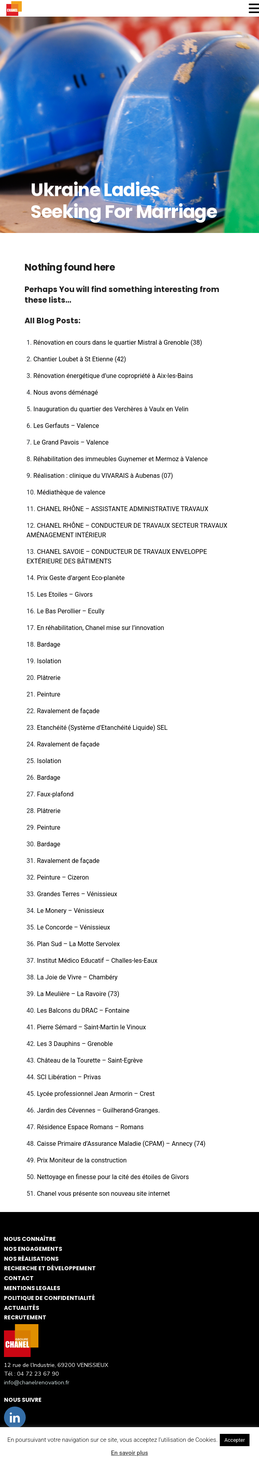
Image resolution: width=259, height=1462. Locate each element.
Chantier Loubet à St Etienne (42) (79, 359)
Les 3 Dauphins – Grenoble (75, 1044)
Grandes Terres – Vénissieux (77, 894)
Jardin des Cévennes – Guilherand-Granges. (98, 1110)
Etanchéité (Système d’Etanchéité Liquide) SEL (102, 727)
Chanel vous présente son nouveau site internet (103, 1193)
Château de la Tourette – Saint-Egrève (90, 1060)
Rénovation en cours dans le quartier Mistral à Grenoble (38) (117, 342)
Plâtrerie (48, 677)
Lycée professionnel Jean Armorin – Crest (95, 1093)
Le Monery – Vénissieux (70, 910)
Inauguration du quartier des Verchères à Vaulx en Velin (111, 409)
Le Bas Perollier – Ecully (70, 611)
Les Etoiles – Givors (65, 594)
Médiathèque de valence (71, 492)
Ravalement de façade (68, 711)
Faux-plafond (55, 794)
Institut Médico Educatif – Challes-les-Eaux (97, 960)
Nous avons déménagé (65, 392)
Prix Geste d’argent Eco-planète (80, 578)
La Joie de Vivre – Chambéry (77, 977)
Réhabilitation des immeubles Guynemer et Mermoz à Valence (120, 459)
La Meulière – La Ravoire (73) (78, 994)
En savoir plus (129, 1452)
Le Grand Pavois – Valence (71, 442)
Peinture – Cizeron (63, 877)
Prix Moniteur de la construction (82, 1160)
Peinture (48, 694)
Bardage (48, 644)
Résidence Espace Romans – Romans (90, 1127)
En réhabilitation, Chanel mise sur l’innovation (100, 628)
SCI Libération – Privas (69, 1077)
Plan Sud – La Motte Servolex (78, 944)
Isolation (49, 661)
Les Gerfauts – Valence (66, 425)
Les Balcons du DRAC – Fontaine (83, 1010)
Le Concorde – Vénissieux (73, 927)
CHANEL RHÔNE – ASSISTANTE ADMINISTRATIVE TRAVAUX (122, 509)
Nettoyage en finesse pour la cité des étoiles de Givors (113, 1177)
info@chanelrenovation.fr (36, 1382)
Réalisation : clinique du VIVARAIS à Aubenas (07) (103, 475)
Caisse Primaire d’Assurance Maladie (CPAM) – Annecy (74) (121, 1143)
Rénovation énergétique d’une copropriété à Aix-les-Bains (113, 376)
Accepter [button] (235, 1440)
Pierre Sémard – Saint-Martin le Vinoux (91, 1027)
